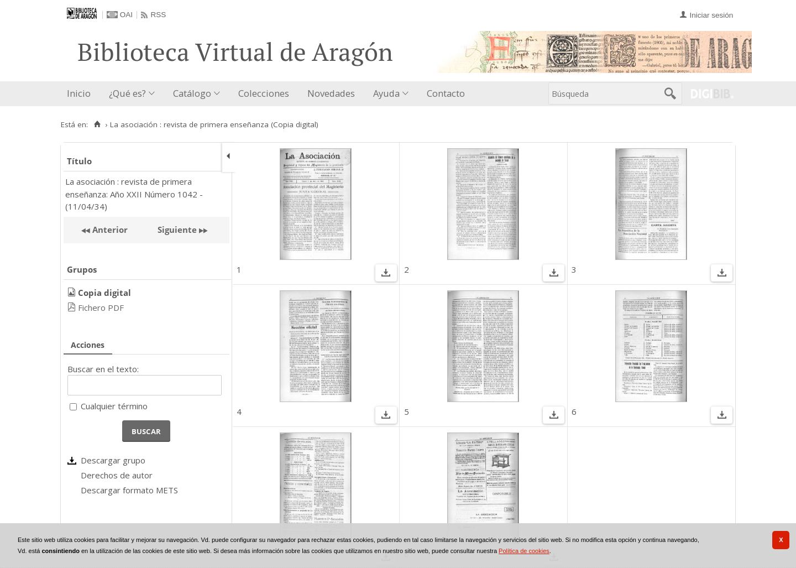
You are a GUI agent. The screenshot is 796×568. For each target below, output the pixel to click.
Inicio (79, 93)
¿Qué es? (127, 93)
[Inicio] (97, 124)
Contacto (446, 93)
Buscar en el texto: (103, 368)
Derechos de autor (117, 475)
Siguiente (177, 229)
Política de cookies (524, 551)
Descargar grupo (113, 460)
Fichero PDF (101, 307)
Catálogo (192, 93)
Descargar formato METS (129, 490)
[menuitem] (81, 93)
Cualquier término (114, 405)
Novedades (331, 93)
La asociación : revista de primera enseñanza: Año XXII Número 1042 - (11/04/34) (134, 194)
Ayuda (386, 93)
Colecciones (263, 93)
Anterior (109, 229)
